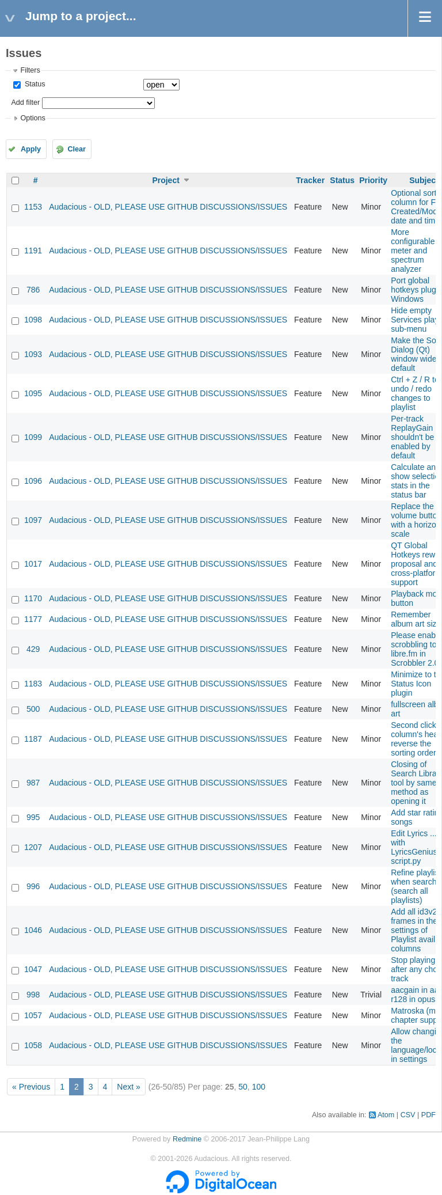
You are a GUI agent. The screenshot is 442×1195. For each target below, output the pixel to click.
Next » (128, 1086)
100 (258, 1086)
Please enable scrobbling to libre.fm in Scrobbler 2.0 (416, 649)
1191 (33, 250)
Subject (424, 180)
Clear (76, 149)
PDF (428, 1115)
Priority (373, 180)
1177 (33, 619)
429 (33, 649)
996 (33, 886)
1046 (33, 930)
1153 (33, 206)
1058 (33, 1045)
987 (33, 782)
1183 (33, 683)
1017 (33, 563)
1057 (33, 1015)
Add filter (25, 102)
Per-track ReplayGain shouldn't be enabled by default (412, 437)
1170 (33, 598)
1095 (33, 393)
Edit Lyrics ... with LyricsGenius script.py (414, 847)
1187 (33, 738)
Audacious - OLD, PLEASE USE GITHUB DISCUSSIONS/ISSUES (168, 206)
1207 (33, 847)
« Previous (31, 1086)
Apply (31, 149)
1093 (33, 354)
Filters (30, 70)
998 (33, 994)
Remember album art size (416, 619)
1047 (33, 969)
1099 (33, 437)
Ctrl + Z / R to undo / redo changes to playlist (415, 393)
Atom (386, 1115)
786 (33, 289)
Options (32, 118)
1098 (33, 319)
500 (33, 709)
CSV (408, 1115)
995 (33, 817)
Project (165, 180)
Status (33, 84)
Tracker (310, 180)
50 (242, 1086)
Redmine (187, 1139)
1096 (33, 480)
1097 (33, 520)
